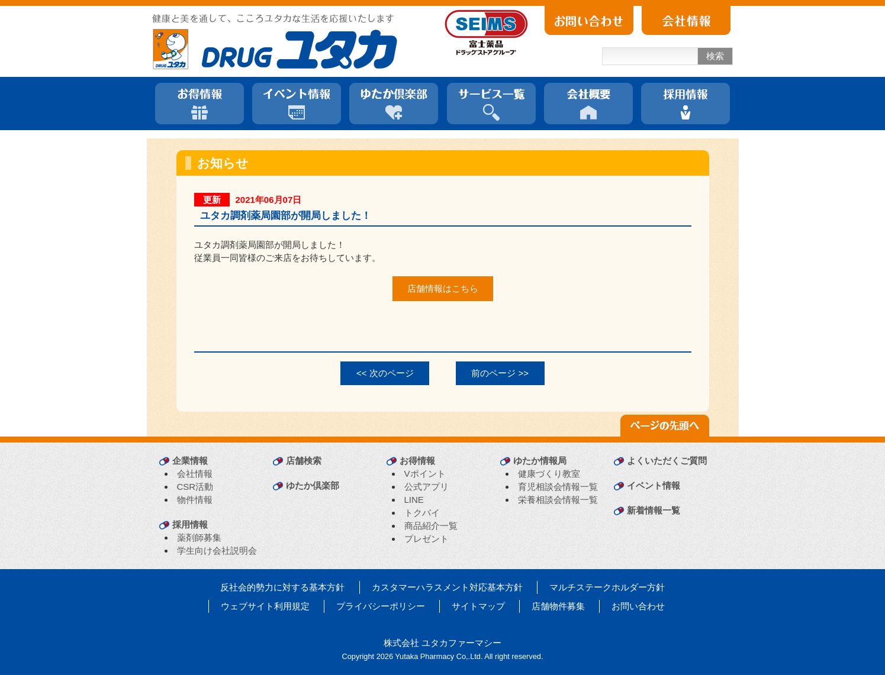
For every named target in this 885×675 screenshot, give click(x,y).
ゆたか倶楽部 (312, 485)
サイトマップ (478, 606)
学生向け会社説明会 (217, 550)
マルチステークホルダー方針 (607, 587)
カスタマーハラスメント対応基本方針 (447, 587)
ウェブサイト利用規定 (265, 606)
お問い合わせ (638, 606)
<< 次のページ (385, 373)
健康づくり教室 (549, 474)
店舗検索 (303, 461)
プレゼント (426, 539)
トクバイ (422, 513)
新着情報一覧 (653, 510)
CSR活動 (195, 487)
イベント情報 (653, 485)
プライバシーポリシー (380, 606)
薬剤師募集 (199, 537)
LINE (414, 500)
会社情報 (195, 474)
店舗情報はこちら (442, 288)
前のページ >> (500, 373)
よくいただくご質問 (667, 461)
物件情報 (195, 500)
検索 (715, 56)
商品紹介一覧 (431, 526)
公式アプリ (426, 487)
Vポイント (425, 474)
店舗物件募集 (558, 606)
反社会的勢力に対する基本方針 (282, 587)
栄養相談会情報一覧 (558, 500)
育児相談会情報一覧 (558, 487)
